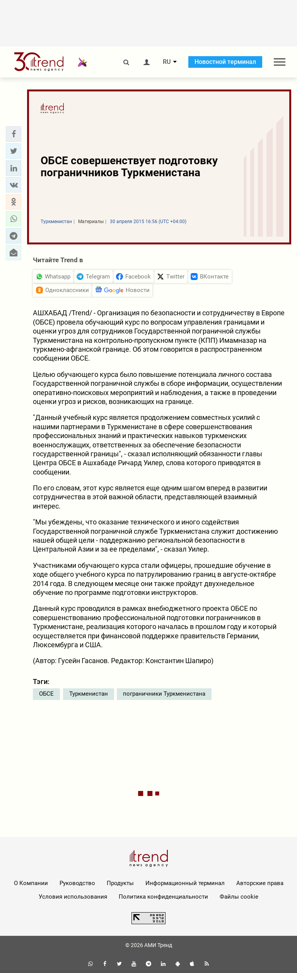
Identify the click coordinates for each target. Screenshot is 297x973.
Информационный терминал (185, 883)
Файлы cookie (239, 896)
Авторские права (259, 883)
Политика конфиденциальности (163, 896)
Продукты (120, 883)
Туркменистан (88, 693)
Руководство (77, 883)
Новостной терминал (225, 61)
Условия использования (73, 896)
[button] (13, 134)
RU (167, 62)
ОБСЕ (46, 693)
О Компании (31, 883)
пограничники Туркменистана (164, 693)
